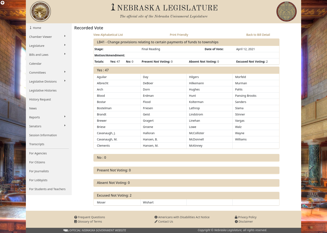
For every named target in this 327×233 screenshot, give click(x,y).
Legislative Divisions (47, 81)
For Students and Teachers (47, 189)
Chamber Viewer (47, 37)
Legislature (47, 45)
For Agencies (38, 153)
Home (36, 28)
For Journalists (39, 171)
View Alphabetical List (108, 35)
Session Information (43, 135)
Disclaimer (244, 221)
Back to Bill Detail (258, 35)
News (33, 108)
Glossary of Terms (88, 221)
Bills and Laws (47, 54)
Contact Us (164, 221)
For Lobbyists (38, 180)
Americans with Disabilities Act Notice (182, 217)
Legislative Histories (43, 90)
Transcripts (36, 144)
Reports (47, 117)
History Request (40, 99)
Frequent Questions (89, 217)
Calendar (35, 64)
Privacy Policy (246, 217)
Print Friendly (179, 35)
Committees (47, 72)
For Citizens (37, 162)
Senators (47, 126)
